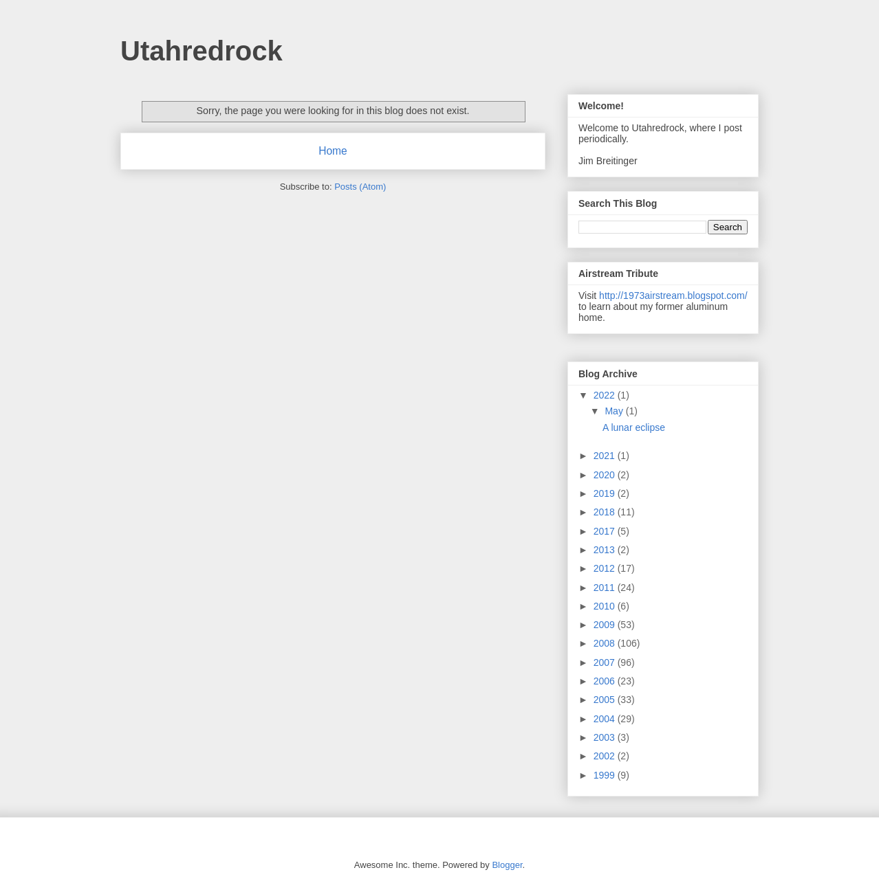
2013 (606, 549)
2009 (606, 624)
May (615, 410)
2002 (606, 755)
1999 (606, 775)
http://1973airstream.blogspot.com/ (673, 295)
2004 (606, 718)
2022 (606, 395)
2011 (606, 587)
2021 (606, 455)
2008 (606, 643)
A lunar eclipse (634, 427)
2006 (606, 681)
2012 (606, 568)
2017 (606, 531)
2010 (606, 606)
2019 (606, 493)
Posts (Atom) (360, 186)
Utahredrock (201, 51)
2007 (606, 662)
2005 (606, 699)
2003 (606, 737)
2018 (606, 511)
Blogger (507, 865)
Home (332, 151)
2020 (606, 474)
